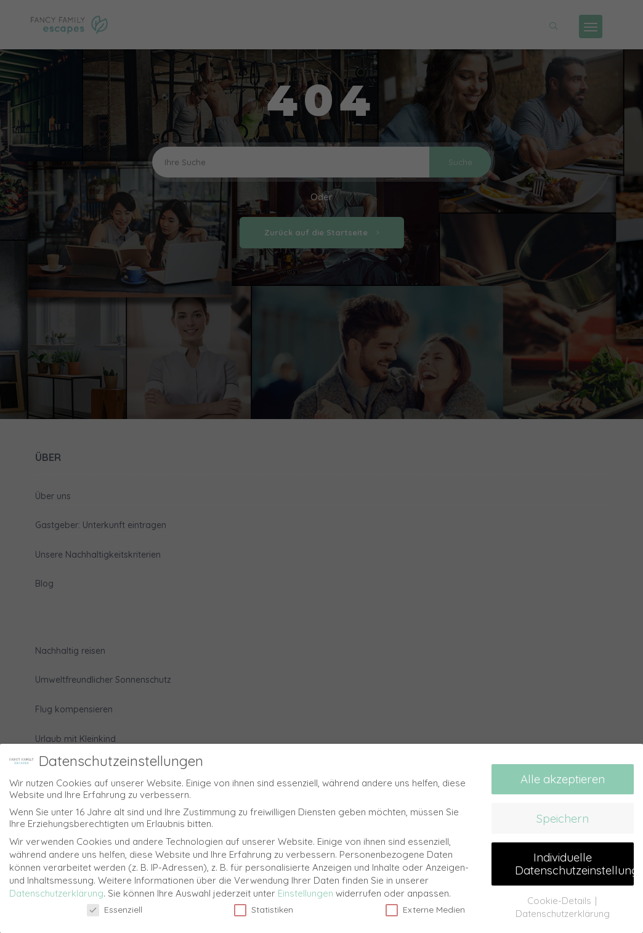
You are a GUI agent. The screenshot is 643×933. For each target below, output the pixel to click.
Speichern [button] (562, 817)
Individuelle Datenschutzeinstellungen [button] (574, 863)
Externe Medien (425, 909)
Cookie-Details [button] (560, 900)
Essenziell (114, 909)
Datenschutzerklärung (56, 892)
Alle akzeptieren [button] (562, 779)
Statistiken (263, 909)
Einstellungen (305, 892)
